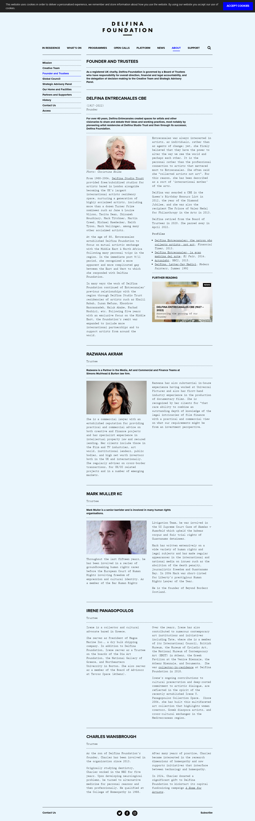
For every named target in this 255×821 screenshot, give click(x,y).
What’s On (74, 47)
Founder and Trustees (55, 73)
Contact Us (49, 105)
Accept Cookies (238, 6)
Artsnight (162, 260)
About (176, 47)
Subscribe (206, 812)
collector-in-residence (176, 667)
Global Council (51, 78)
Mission (47, 62)
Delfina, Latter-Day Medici (175, 264)
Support (194, 47)
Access (46, 110)
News (161, 47)
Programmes (97, 47)
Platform (143, 47)
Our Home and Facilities (57, 89)
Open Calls (122, 47)
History (46, 100)
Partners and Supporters (57, 94)
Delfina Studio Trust (128, 178)
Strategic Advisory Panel (57, 84)
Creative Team (51, 68)
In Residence (51, 47)
